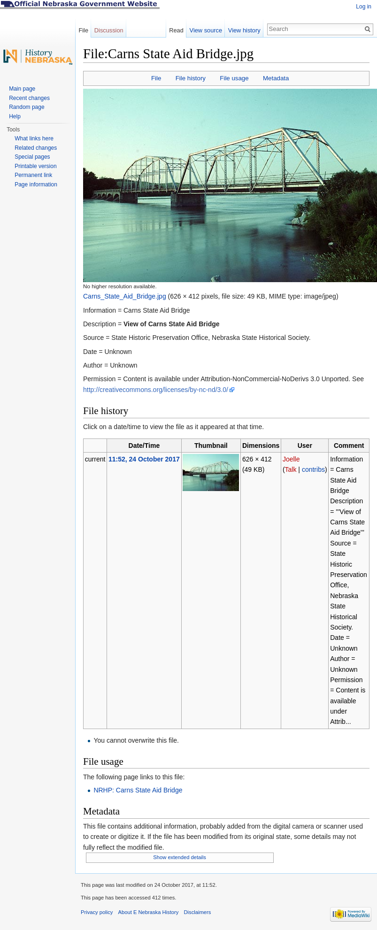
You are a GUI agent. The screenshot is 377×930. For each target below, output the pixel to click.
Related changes (36, 148)
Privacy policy (97, 912)
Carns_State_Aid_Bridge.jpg (124, 296)
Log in (363, 6)
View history (244, 30)
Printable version (35, 166)
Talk (291, 469)
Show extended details (179, 857)
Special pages (32, 157)
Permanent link (33, 175)
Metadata (276, 78)
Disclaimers (197, 912)
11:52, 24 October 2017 (144, 459)
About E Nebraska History (148, 912)
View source (206, 30)
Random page (26, 107)
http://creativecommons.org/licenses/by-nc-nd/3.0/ (155, 389)
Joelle (291, 459)
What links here (34, 138)
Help (15, 116)
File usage (234, 78)
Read (176, 30)
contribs (313, 469)
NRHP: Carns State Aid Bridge (137, 790)
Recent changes (29, 98)
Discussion (108, 30)
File (156, 78)
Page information (36, 184)
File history (191, 78)
